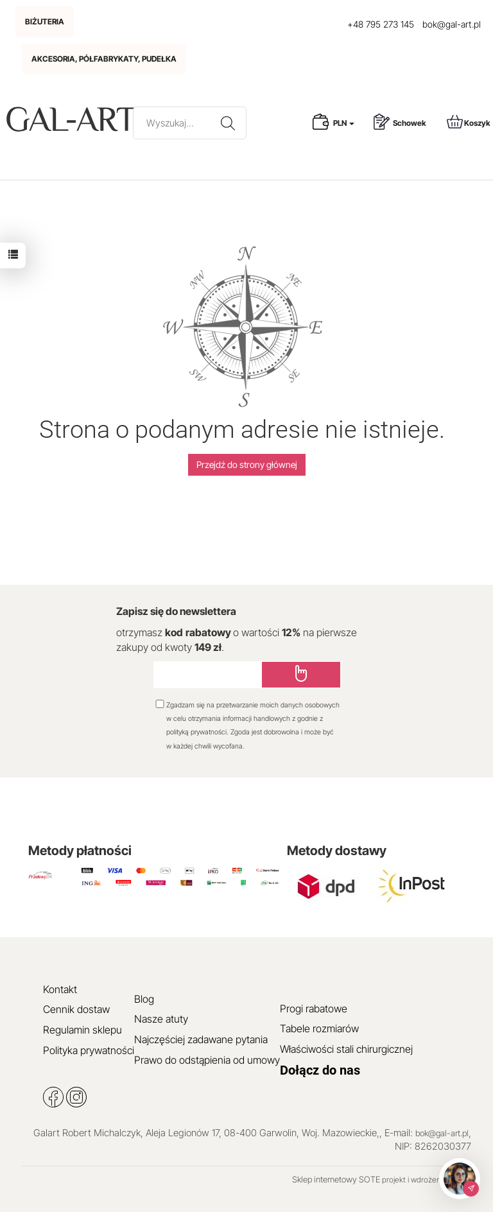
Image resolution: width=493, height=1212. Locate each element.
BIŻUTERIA (44, 21)
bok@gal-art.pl (451, 24)
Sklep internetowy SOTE (336, 1179)
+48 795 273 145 (380, 24)
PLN (343, 123)
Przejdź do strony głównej (246, 464)
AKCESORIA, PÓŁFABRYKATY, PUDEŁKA (104, 59)
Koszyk (468, 122)
